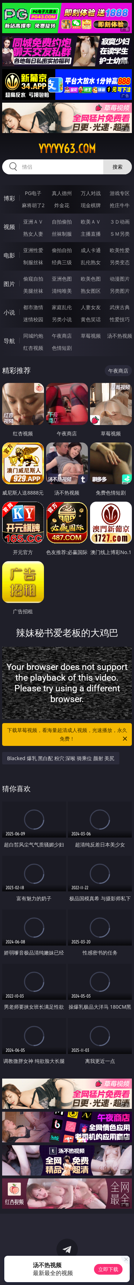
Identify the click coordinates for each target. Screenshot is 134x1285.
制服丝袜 (33, 262)
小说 (9, 312)
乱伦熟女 (91, 262)
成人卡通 (91, 250)
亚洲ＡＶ (33, 221)
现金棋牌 (91, 205)
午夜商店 (62, 335)
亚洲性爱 (33, 250)
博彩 (9, 198)
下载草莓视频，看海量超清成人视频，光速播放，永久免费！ (68, 735)
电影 (9, 255)
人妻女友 (91, 307)
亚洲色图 (62, 278)
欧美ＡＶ (91, 221)
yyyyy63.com (67, 149)
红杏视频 (33, 347)
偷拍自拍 (62, 250)
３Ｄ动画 (120, 221)
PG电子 (33, 193)
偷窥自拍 (33, 278)
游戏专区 (120, 193)
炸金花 (61, 205)
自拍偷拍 (62, 221)
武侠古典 (120, 307)
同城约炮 (33, 335)
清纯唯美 (62, 290)
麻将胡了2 (33, 205)
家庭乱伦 (62, 307)
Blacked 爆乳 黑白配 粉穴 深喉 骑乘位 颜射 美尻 (61, 758)
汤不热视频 (119, 335)
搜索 (118, 166)
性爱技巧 (120, 319)
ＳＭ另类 (120, 233)
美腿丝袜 (33, 290)
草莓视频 (91, 335)
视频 (9, 227)
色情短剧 (62, 347)
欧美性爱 (120, 250)
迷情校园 (33, 319)
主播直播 (91, 233)
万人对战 (91, 193)
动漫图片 (120, 278)
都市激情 (33, 307)
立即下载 (108, 1269)
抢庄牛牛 (120, 205)
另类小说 (62, 319)
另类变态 (120, 262)
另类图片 (120, 290)
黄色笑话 (91, 319)
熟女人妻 (33, 233)
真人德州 (62, 193)
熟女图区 (91, 290)
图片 (9, 284)
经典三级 (62, 262)
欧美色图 (91, 278)
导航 (9, 341)
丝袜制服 (62, 233)
